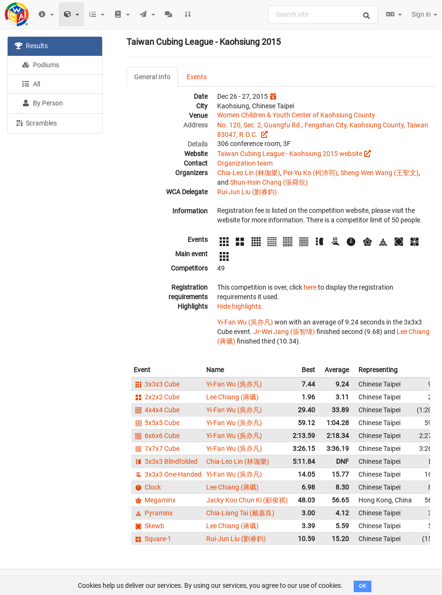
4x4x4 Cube (156, 410)
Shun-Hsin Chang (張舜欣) (269, 182)
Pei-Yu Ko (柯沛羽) (310, 173)
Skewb (149, 526)
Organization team (245, 163)
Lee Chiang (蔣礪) (232, 397)
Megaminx (155, 500)
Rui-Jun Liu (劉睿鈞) (247, 192)
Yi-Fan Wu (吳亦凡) (245, 322)
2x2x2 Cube (156, 397)
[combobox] (323, 14)
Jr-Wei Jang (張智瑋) (284, 331)
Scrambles (36, 122)
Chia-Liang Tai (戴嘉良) (240, 513)
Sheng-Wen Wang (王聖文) (379, 173)
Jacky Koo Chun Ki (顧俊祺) (247, 500)
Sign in (424, 14)
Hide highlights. (240, 306)
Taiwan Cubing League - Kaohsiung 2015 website (289, 153)
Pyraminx (153, 513)
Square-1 (152, 539)
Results (31, 46)
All (31, 84)
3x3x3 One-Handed (167, 474)
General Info (152, 77)
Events (197, 77)
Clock (147, 487)
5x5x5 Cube (156, 423)
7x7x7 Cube (156, 448)
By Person (42, 103)
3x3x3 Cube (156, 384)
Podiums (40, 65)
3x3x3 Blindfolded (166, 461)
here (310, 287)
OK (362, 586)
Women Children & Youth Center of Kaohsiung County (296, 115)
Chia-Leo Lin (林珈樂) (248, 173)
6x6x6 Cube (156, 435)
